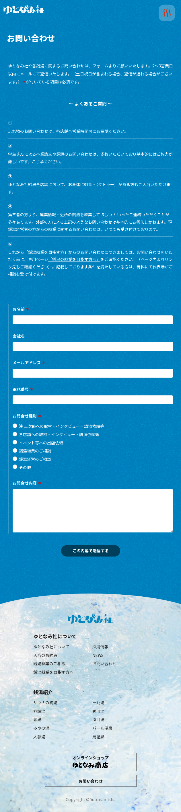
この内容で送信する (96, 550)
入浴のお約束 (45, 655)
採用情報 (100, 646)
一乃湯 (98, 702)
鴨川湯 (98, 711)
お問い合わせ (104, 663)
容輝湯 (39, 711)
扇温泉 (98, 736)
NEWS (98, 655)
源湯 (37, 719)
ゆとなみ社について (55, 636)
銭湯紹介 (43, 692)
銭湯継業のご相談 (49, 663)
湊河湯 (98, 719)
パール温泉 (102, 728)
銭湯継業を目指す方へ (53, 672)
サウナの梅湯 (45, 702)
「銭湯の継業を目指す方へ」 (74, 259)
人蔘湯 (39, 736)
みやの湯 (41, 728)
